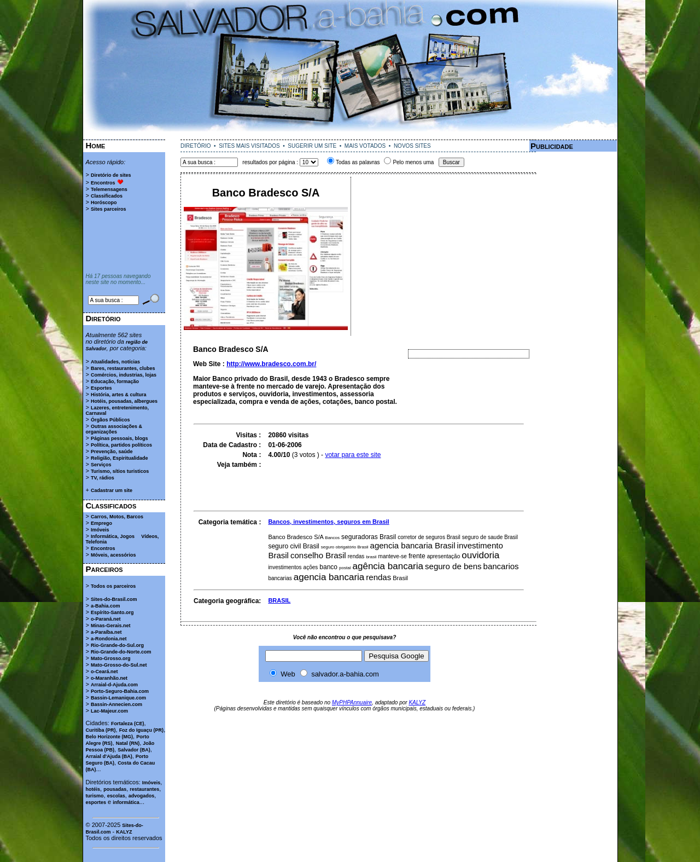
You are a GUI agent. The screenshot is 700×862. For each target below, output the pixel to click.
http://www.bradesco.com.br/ (271, 364)
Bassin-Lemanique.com (118, 698)
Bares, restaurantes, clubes (123, 368)
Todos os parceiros (113, 586)
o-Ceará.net (104, 671)
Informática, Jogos (113, 536)
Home (96, 145)
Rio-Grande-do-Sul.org (117, 645)
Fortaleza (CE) (127, 723)
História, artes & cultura (119, 394)
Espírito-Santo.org (112, 612)
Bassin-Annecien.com (116, 704)
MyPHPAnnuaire (352, 702)
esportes (96, 802)
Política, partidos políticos (121, 445)
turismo (95, 796)
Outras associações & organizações (114, 429)
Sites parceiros (108, 209)
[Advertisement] (350, 135)
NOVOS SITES (412, 146)
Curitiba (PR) (101, 730)
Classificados (106, 196)
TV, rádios (102, 478)
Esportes (101, 388)
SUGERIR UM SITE (312, 146)
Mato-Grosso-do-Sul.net (119, 665)
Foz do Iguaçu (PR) (141, 730)
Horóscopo (104, 202)
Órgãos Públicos (110, 420)
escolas (116, 796)
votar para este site (353, 455)
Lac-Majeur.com (109, 711)
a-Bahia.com (105, 606)
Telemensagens (109, 189)
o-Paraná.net (106, 619)
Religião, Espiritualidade (119, 458)
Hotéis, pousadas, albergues (124, 401)
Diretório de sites (111, 175)
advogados (142, 796)
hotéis (93, 789)
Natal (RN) (128, 743)
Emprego (101, 523)
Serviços (101, 464)
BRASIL (279, 600)
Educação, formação (115, 381)
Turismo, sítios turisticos (120, 471)
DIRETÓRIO (195, 146)
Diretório (103, 318)
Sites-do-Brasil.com (114, 599)
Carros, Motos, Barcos (117, 516)
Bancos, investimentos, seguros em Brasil (328, 521)
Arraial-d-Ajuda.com (114, 684)
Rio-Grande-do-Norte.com (121, 652)
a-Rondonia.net (109, 638)
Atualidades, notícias (115, 362)
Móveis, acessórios (113, 555)
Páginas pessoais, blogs (119, 438)
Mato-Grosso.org (111, 658)
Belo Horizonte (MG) (109, 736)
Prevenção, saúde (112, 451)
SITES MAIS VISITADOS (249, 146)
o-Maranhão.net (109, 678)
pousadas (114, 789)
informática (126, 802)
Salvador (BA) (134, 750)
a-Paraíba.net (106, 632)
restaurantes (144, 789)
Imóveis (100, 530)
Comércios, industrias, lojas (123, 375)
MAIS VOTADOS (365, 146)
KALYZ (124, 832)
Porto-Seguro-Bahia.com (120, 691)
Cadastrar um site (111, 490)
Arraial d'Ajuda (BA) (109, 756)
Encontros (103, 183)
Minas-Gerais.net (111, 625)
